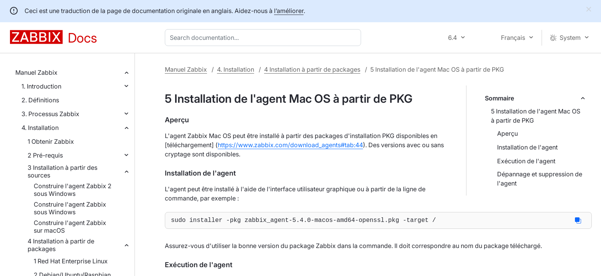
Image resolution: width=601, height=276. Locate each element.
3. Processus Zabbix (50, 114)
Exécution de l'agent (526, 161)
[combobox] (264, 37)
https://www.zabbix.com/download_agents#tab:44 (290, 145)
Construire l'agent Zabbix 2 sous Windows (73, 189)
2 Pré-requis (45, 155)
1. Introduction (41, 86)
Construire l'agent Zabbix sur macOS (70, 226)
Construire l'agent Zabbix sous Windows (70, 208)
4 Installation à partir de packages (61, 245)
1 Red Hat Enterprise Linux (71, 261)
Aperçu (507, 133)
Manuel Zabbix (36, 72)
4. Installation (40, 127)
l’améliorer (289, 11)
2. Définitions (40, 100)
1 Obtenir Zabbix (51, 141)
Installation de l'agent (527, 147)
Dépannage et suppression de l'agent (539, 178)
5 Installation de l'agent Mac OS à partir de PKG (535, 115)
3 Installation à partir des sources (62, 171)
